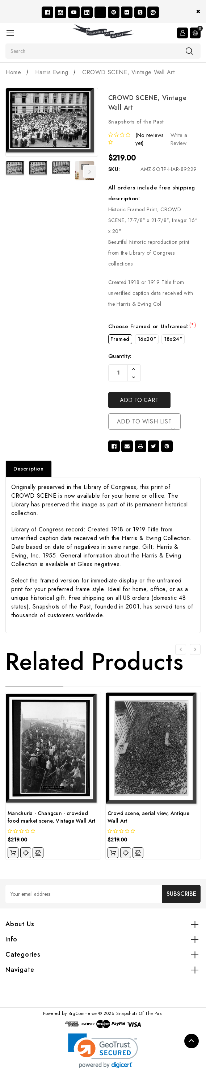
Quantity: (120, 356)
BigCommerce (82, 1014)
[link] (103, 1051)
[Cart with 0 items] (195, 32)
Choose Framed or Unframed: (152, 326)
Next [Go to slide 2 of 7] (89, 171)
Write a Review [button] (179, 139)
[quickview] (25, 853)
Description (28, 469)
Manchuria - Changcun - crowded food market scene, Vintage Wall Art (52, 818)
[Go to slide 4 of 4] (180, 649)
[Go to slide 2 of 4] (195, 649)
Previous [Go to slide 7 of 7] (10, 171)
